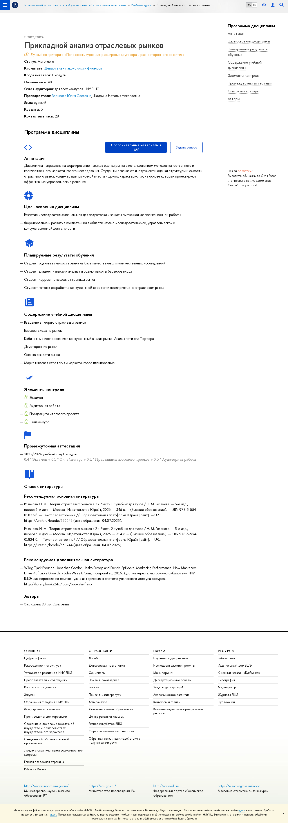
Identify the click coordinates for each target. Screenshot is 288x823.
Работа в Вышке (35, 769)
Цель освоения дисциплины (249, 41)
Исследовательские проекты (174, 665)
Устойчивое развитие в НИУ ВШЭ (48, 673)
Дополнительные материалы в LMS (135, 147)
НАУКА (159, 651)
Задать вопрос (186, 147)
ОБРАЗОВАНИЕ (101, 651)
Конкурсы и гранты (167, 702)
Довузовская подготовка (107, 665)
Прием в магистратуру (105, 695)
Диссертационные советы (172, 680)
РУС (249, 4)
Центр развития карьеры (106, 716)
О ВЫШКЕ (32, 651)
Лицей (93, 658)
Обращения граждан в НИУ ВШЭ (47, 702)
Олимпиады (97, 673)
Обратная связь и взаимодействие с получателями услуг (114, 740)
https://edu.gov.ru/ (102, 786)
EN (254, 4)
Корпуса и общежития (40, 687)
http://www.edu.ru (166, 786)
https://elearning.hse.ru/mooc (239, 786)
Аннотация (236, 33)
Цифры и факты (35, 658)
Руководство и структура (42, 665)
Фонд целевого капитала (42, 709)
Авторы (234, 98)
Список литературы (243, 91)
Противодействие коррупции (45, 716)
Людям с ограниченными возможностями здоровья (53, 752)
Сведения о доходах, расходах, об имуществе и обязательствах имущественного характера (49, 728)
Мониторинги (163, 673)
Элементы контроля (243, 75)
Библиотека (226, 658)
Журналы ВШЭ (228, 695)
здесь (241, 810)
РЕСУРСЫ (226, 651)
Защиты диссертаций (168, 687)
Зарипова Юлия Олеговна (71, 95)
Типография (226, 680)
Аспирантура (98, 702)
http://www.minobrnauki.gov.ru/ (46, 786)
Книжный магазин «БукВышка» (239, 673)
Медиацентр (227, 687)
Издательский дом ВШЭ (235, 665)
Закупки (29, 695)
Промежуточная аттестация (250, 83)
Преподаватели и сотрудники (45, 680)
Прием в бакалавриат (104, 680)
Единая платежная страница (44, 762)
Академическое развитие (171, 695)
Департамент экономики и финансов (73, 68)
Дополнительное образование (111, 709)
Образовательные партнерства (111, 731)
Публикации (226, 702)
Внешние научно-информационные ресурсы (178, 711)
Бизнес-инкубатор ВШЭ (105, 724)
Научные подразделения (170, 658)
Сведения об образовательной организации (46, 741)
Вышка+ (94, 687)
